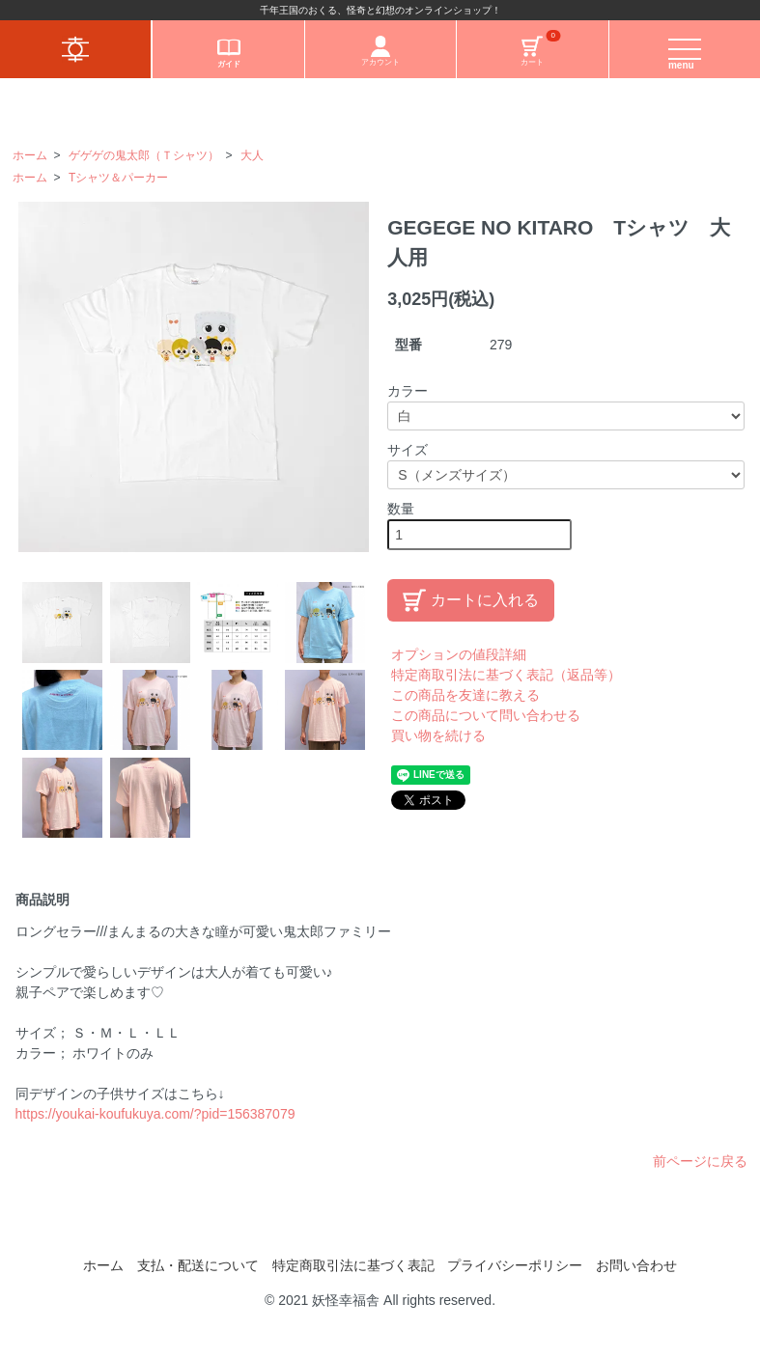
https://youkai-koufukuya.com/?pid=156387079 (155, 1114)
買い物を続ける (438, 735)
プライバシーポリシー (514, 1265)
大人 (252, 155)
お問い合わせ (636, 1265)
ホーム (30, 155)
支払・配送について (198, 1265)
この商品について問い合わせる (485, 715)
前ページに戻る (700, 1161)
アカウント (380, 51)
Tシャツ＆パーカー (118, 177)
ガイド (228, 52)
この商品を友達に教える (465, 695)
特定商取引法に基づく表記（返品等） (506, 674)
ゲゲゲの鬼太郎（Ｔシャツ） (144, 155)
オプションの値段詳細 (458, 654)
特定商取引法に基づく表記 (353, 1265)
